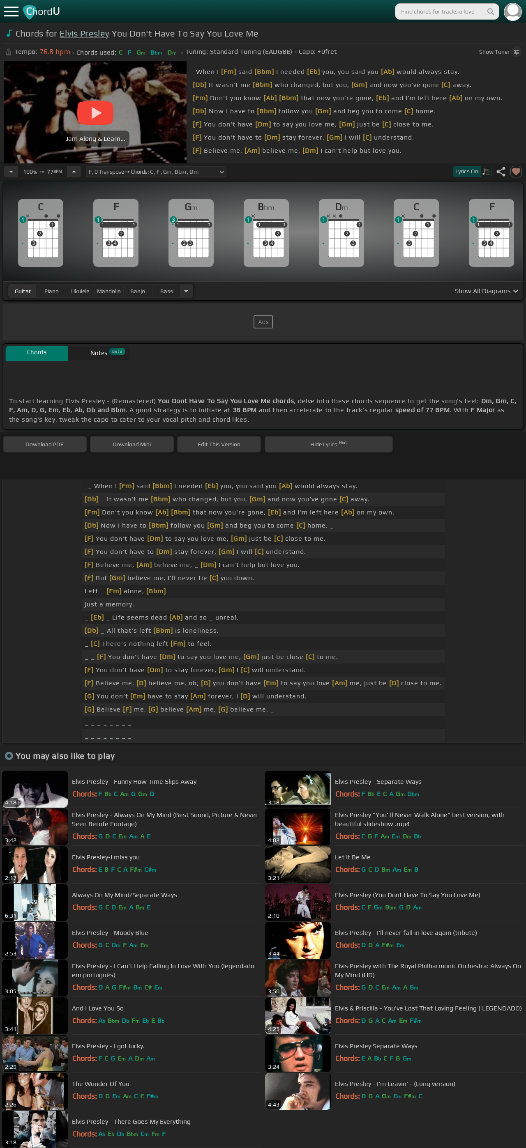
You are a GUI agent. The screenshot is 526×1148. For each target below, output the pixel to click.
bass (166, 291)
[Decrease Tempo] (11, 171)
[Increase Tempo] (74, 171)
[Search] (490, 11)
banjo (137, 291)
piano (51, 291)
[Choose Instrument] (186, 291)
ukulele (80, 291)
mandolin (109, 291)
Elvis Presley (84, 33)
